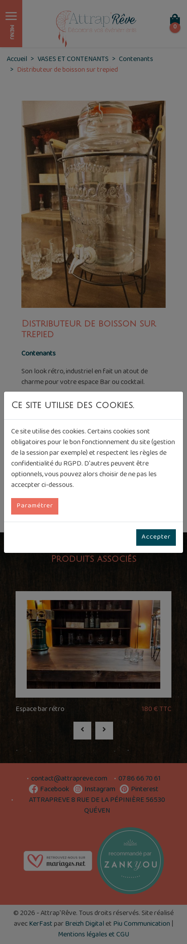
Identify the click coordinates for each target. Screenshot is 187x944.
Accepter (156, 537)
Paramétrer (34, 506)
